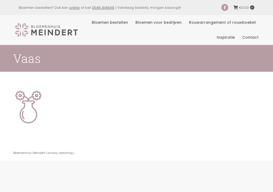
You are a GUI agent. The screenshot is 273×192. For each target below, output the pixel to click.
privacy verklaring (60, 153)
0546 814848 (103, 7)
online (74, 7)
